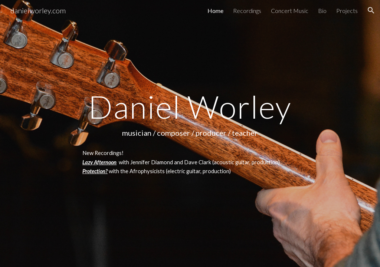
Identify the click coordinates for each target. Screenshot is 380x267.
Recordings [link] (247, 10)
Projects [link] (347, 10)
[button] (371, 10)
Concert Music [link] (289, 10)
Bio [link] (322, 10)
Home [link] (215, 10)
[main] (189, 133)
